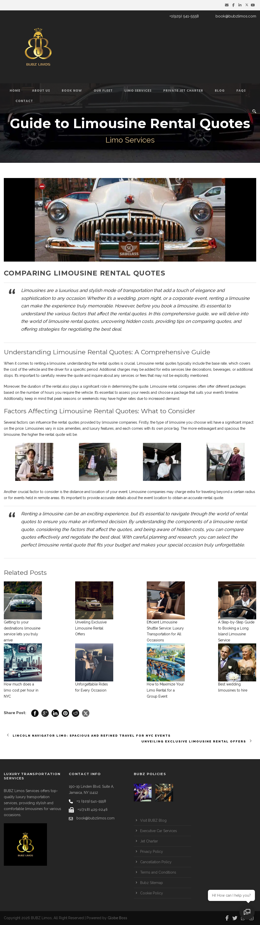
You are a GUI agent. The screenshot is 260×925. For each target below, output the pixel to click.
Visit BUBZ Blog (153, 820)
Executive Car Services (158, 831)
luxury (95, 428)
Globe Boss (117, 918)
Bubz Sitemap (151, 883)
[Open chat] (247, 912)
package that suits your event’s (199, 392)
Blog (220, 90)
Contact (24, 101)
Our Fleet (103, 90)
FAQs (241, 90)
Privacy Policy (151, 852)
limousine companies (119, 422)
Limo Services (138, 90)
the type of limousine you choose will (181, 422)
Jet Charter (149, 841)
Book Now (72, 90)
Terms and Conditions (158, 872)
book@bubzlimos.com (236, 16)
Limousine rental (150, 363)
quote (78, 375)
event (123, 492)
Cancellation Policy (156, 862)
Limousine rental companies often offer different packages (198, 386)
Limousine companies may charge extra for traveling (172, 492)
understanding (79, 363)
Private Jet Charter (183, 90)
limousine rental (65, 321)
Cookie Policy (151, 893)
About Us (41, 90)
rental (56, 386)
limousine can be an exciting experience (85, 513)
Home (15, 90)
